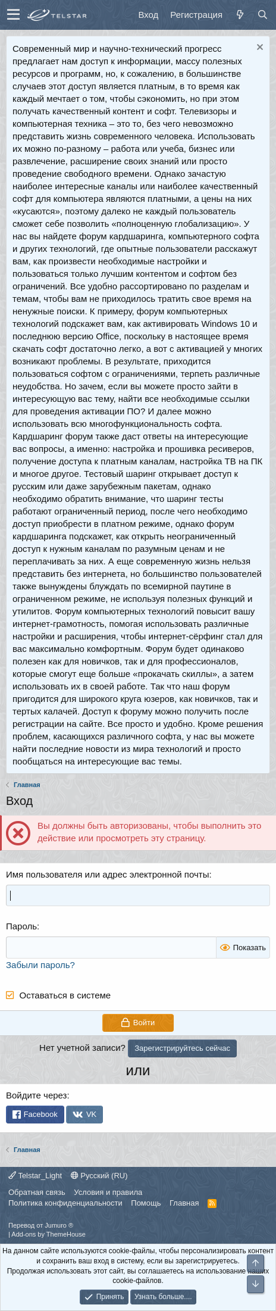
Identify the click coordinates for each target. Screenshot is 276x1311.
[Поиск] (262, 15)
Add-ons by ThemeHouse (48, 1234)
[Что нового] (239, 15)
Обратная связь (36, 1192)
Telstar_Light (35, 1175)
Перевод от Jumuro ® (40, 1225)
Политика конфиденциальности (65, 1202)
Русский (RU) (99, 1175)
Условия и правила (108, 1192)
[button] (13, 15)
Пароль (21, 926)
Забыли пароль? (40, 965)
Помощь (146, 1202)
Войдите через (36, 1095)
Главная (184, 1202)
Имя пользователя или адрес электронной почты (107, 874)
